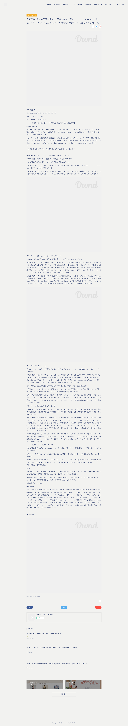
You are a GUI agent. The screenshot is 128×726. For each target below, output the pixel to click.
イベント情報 (120, 4)
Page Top (64, 716)
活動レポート (97, 4)
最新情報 (57, 4)
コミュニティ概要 (76, 4)
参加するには (109, 4)
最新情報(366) (29, 596)
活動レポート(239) (36, 596)
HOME (49, 4)
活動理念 (65, 4)
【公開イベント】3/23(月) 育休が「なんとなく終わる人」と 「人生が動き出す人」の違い (52, 648)
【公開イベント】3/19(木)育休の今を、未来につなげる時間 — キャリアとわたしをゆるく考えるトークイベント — (59, 664)
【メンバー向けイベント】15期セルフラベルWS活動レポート (44, 633)
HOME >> (64, 694)
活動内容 (88, 4)
